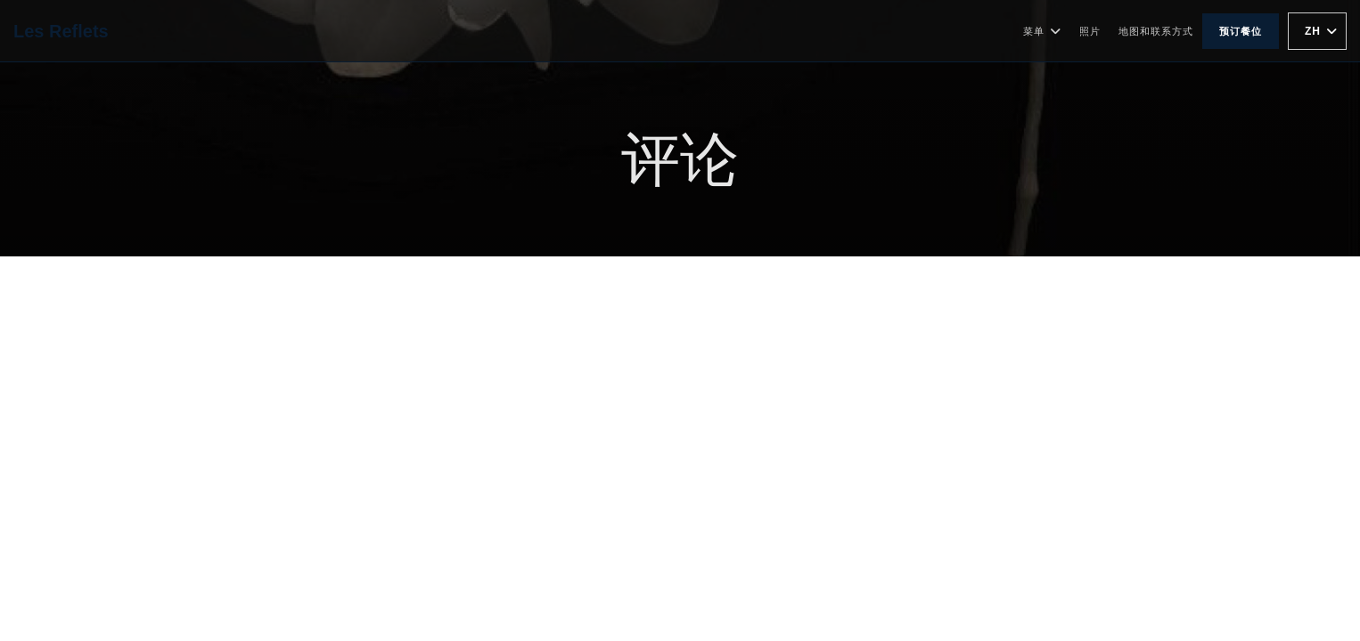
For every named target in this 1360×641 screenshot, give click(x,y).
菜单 (1042, 31)
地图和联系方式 (1155, 31)
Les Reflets (61, 31)
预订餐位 (1240, 31)
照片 (1090, 31)
